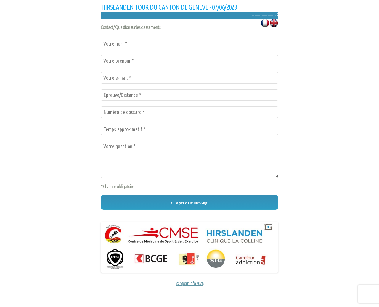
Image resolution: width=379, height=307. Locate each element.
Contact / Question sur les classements (130, 27)
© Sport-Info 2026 (189, 283)
